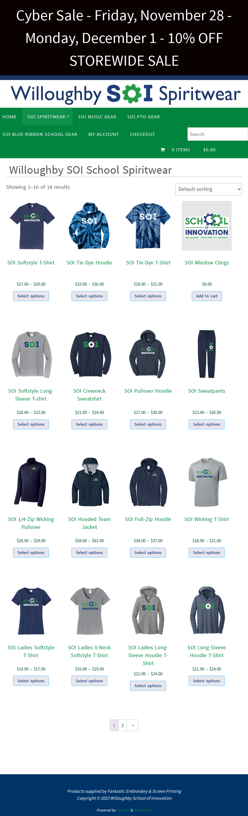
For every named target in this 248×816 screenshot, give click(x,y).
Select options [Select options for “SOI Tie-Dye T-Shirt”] (148, 296)
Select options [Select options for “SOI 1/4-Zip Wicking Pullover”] (31, 552)
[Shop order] (208, 189)
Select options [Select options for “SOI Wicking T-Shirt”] (206, 552)
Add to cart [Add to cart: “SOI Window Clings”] (206, 296)
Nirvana (122, 810)
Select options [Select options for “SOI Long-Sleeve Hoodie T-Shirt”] (206, 680)
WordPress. (143, 810)
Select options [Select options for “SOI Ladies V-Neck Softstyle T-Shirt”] (89, 680)
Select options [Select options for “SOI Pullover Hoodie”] (148, 424)
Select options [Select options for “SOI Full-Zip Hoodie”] (148, 552)
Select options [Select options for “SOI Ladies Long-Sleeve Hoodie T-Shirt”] (148, 685)
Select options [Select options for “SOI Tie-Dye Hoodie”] (89, 296)
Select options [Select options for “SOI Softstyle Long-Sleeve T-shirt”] (31, 424)
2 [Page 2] (122, 725)
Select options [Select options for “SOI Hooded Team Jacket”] (89, 552)
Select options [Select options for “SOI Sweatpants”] (206, 424)
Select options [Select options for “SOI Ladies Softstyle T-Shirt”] (31, 680)
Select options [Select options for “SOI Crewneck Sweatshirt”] (89, 424)
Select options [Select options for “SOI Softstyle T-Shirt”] (31, 296)
